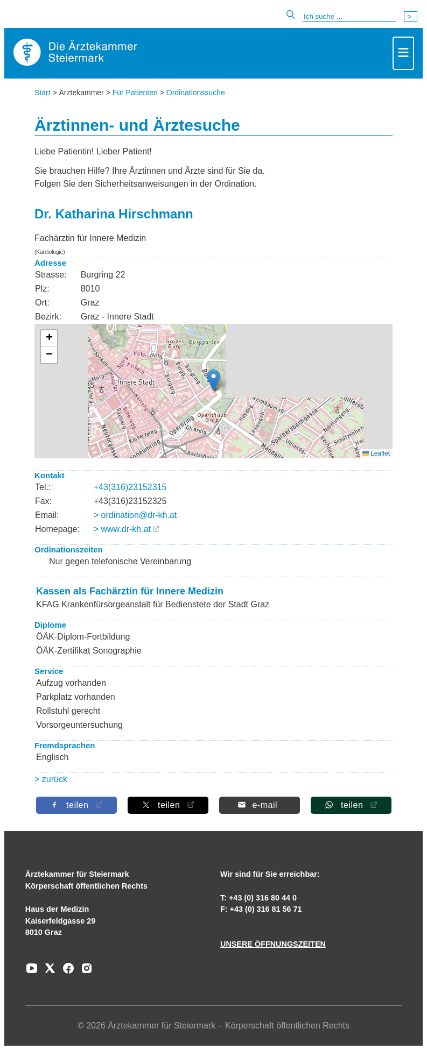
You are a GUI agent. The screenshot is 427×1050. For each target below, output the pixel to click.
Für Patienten (135, 92)
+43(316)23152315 (130, 487)
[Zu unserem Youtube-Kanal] (31, 972)
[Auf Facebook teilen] (76, 805)
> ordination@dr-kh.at (135, 515)
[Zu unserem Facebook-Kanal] (66, 972)
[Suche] (349, 17)
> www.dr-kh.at (122, 529)
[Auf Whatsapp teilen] (350, 805)
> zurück (50, 779)
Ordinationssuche (195, 92)
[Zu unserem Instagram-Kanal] (84, 972)
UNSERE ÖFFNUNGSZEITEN (273, 944)
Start (42, 92)
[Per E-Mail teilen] (259, 805)
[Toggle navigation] (403, 53)
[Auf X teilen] (167, 805)
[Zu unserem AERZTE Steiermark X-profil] (47, 972)
